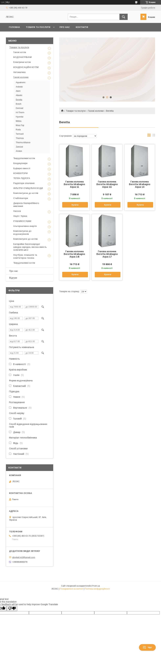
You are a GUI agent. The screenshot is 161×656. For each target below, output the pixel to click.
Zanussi (19, 147)
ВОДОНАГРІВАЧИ (22, 57)
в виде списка (153, 136)
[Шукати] (123, 17)
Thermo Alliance (23, 142)
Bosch (18, 104)
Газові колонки (96, 111)
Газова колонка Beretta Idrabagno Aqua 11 (74, 184)
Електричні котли (22, 62)
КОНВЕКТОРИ (20, 173)
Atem (18, 91)
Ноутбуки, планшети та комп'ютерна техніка (25, 256)
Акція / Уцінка (20, 216)
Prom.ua (96, 586)
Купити (75, 205)
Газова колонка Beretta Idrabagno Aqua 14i (74, 254)
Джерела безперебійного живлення (26, 204)
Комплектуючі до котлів (25, 239)
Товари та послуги (38, 27)
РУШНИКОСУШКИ (22, 221)
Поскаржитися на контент (71, 589)
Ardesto (19, 87)
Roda (18, 129)
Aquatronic (20, 82)
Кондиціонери (20, 163)
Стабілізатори (20, 198)
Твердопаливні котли (24, 158)
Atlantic (19, 95)
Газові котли (19, 52)
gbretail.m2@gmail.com (23, 557)
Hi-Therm (20, 112)
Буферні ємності (21, 168)
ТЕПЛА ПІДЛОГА (21, 178)
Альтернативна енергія (25, 226)
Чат (147, 647)
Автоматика (19, 72)
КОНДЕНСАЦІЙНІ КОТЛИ (26, 67)
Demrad (19, 108)
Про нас (64, 27)
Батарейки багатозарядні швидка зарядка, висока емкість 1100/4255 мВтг (30, 247)
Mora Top (20, 125)
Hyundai (19, 117)
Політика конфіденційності (97, 589)
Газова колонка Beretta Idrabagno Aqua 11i (107, 184)
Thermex (20, 138)
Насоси (17, 211)
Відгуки (13, 277)
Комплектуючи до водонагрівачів (22, 232)
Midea (18, 121)
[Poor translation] (12, 608)
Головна (14, 27)
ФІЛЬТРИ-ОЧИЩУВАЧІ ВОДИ (28, 188)
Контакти (82, 27)
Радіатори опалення (23, 183)
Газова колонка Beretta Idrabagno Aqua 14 (139, 184)
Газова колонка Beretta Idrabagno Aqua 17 (107, 254)
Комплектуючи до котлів (25, 193)
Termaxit (19, 134)
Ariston (19, 151)
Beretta (19, 99)
